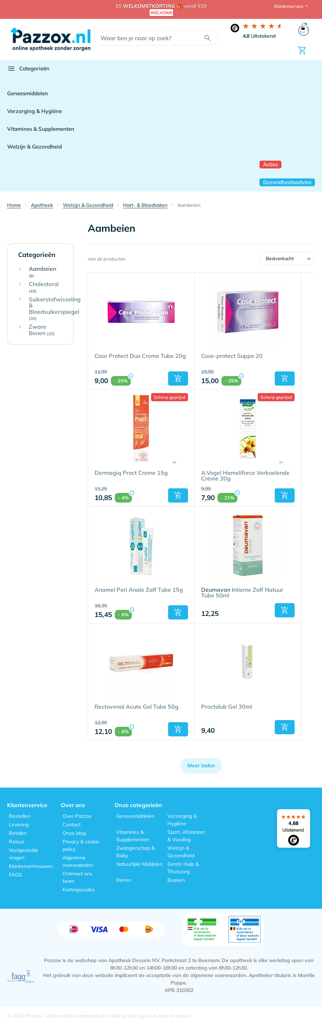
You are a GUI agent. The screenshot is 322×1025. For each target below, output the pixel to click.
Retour (17, 841)
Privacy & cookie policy (81, 845)
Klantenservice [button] (289, 6)
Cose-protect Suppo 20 (232, 356)
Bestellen (19, 816)
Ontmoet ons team (77, 877)
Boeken (176, 880)
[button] (178, 378)
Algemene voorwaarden (78, 861)
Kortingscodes (79, 889)
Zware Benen (42, 330)
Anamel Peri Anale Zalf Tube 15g (139, 590)
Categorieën (28, 68)
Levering (18, 824)
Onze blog (74, 833)
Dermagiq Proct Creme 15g (131, 473)
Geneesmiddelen (27, 93)
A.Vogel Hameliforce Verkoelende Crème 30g (245, 476)
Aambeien (42, 272)
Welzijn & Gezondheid (34, 146)
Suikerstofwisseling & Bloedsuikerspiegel (55, 308)
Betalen (18, 833)
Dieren (123, 880)
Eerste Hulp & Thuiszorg (183, 868)
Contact (72, 824)
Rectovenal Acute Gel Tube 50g (136, 707)
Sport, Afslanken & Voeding (186, 836)
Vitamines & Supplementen (40, 128)
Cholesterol (44, 287)
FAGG (15, 874)
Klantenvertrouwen (31, 866)
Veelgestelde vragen (23, 854)
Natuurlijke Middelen (139, 864)
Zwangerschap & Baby (135, 852)
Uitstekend (259, 36)
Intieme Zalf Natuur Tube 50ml (242, 593)
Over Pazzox (77, 816)
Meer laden (201, 765)
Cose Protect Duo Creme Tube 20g (140, 356)
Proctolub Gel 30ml (226, 707)
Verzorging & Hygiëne (34, 111)
